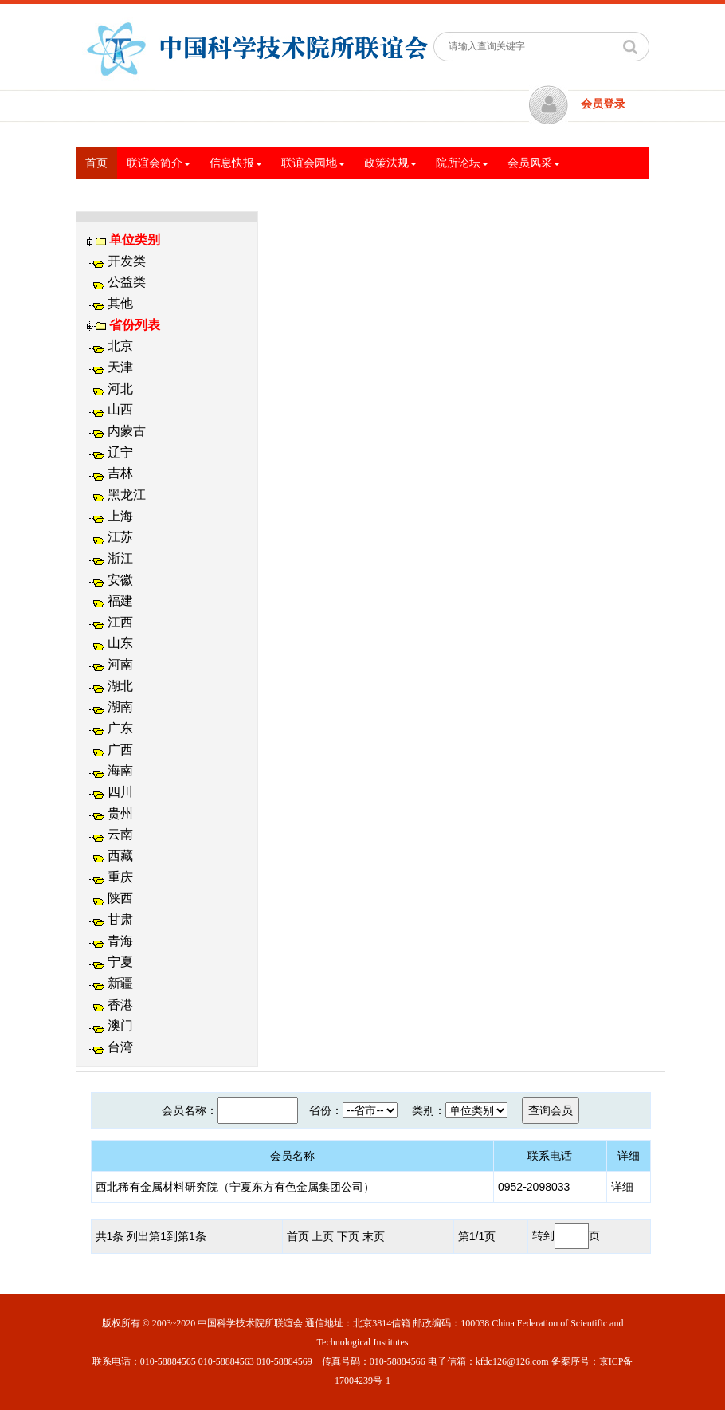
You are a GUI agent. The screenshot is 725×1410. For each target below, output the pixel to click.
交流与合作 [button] (117, 195)
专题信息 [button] (194, 195)
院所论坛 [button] (462, 163)
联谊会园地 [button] (313, 163)
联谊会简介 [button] (158, 163)
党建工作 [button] (266, 195)
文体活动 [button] (338, 195)
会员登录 (603, 104)
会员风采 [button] (533, 163)
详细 (622, 1186)
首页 (101, 162)
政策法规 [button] (390, 163)
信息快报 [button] (236, 163)
